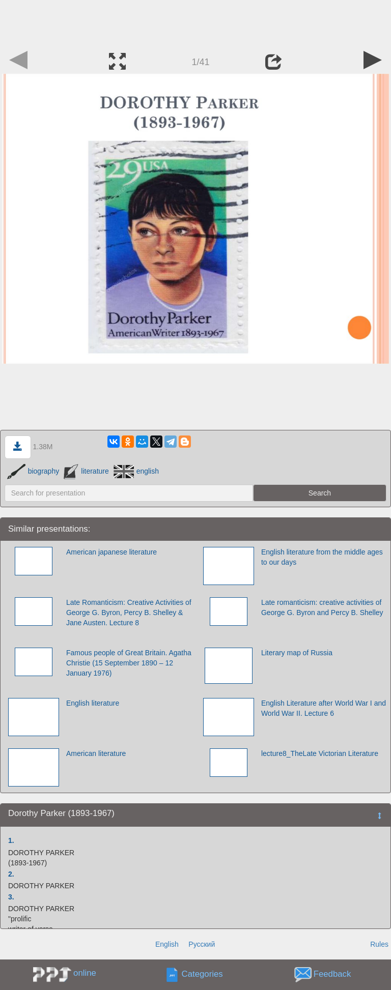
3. (11, 897)
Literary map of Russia (296, 653)
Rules (379, 944)
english (136, 471)
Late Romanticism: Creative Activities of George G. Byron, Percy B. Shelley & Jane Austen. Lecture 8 (128, 612)
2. (11, 874)
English (167, 944)
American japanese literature (111, 552)
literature (86, 471)
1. (11, 840)
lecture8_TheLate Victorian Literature (319, 753)
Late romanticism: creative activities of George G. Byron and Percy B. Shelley (322, 607)
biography (33, 471)
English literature (92, 703)
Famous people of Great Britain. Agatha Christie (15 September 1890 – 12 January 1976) (128, 663)
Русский (201, 944)
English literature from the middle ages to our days (322, 557)
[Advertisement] (195, 23)
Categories (202, 974)
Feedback (332, 974)
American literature (96, 753)
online (84, 973)
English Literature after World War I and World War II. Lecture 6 (323, 708)
